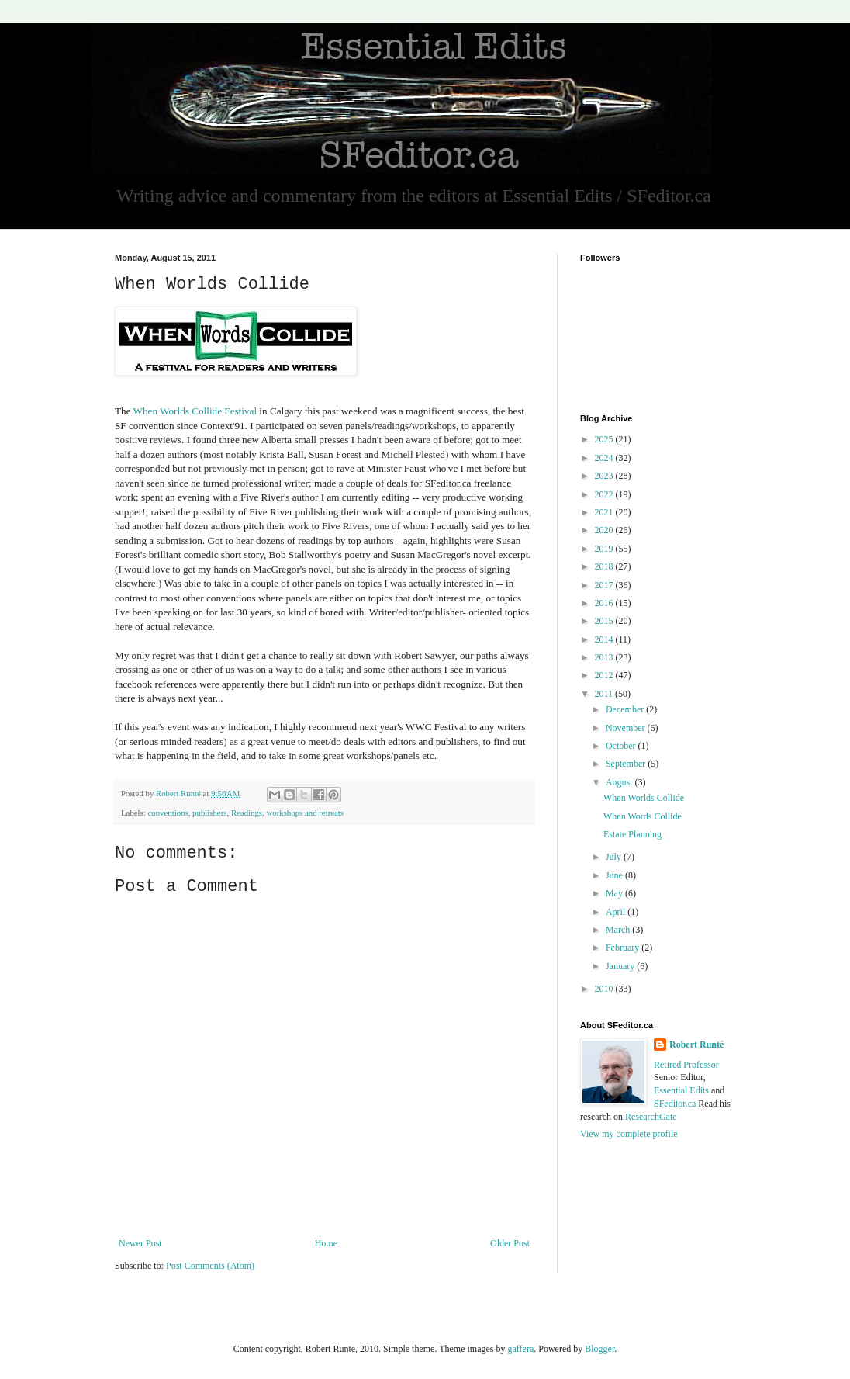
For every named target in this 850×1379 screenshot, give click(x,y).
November (627, 727)
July (615, 856)
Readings (246, 812)
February (623, 947)
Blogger (599, 1348)
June (615, 875)
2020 (605, 530)
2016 (605, 603)
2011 (605, 693)
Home (326, 1243)
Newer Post (140, 1243)
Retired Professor (686, 1064)
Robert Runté (696, 1044)
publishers (209, 812)
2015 (605, 620)
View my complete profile (629, 1133)
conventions (167, 812)
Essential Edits (681, 1090)
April (616, 911)
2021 (605, 512)
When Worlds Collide (643, 797)
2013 (605, 657)
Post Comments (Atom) (210, 1265)
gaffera (520, 1348)
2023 (605, 475)
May (615, 893)
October (622, 745)
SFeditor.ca (675, 1103)
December (626, 709)
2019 (605, 548)
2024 (605, 457)
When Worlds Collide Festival (195, 411)
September (627, 763)
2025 (605, 439)
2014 (605, 639)
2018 (605, 566)
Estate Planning (632, 834)
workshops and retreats (305, 812)
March (619, 929)
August (620, 782)
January (621, 966)
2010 (605, 988)
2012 (605, 675)
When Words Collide (642, 816)
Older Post (510, 1243)
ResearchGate (651, 1116)
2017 (605, 585)
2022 (605, 494)
